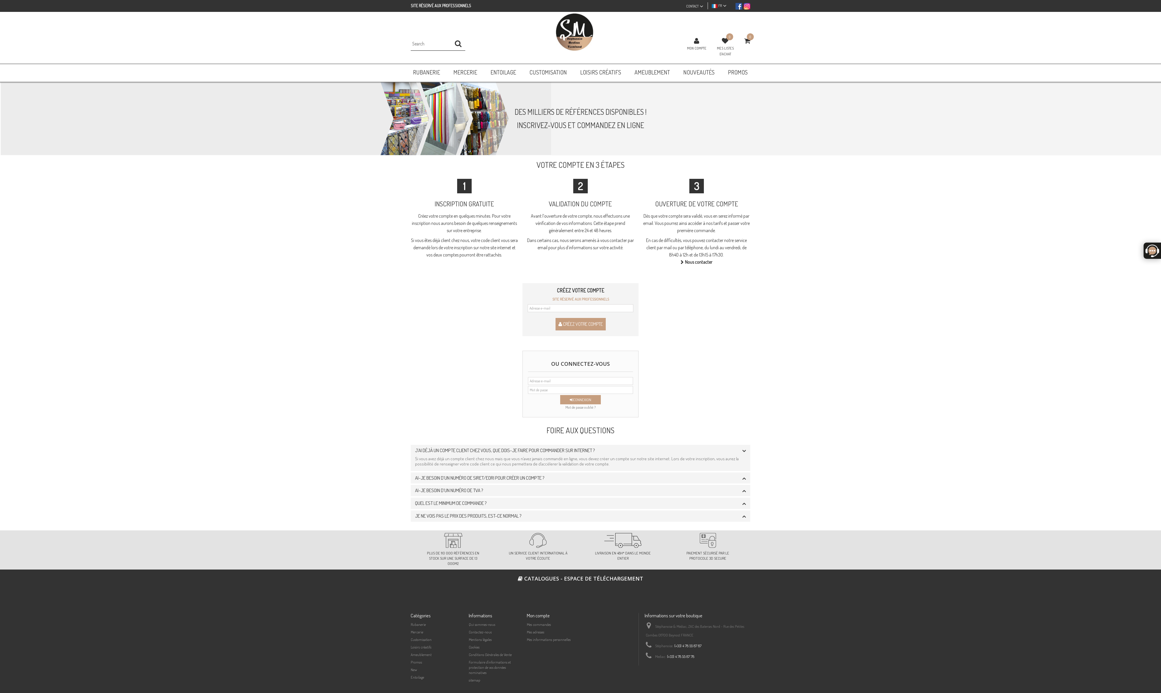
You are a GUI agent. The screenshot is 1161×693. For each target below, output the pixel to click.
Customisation (421, 639)
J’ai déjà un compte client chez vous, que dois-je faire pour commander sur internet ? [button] (505, 450)
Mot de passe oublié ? (580, 407)
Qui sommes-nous (482, 624)
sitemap (474, 680)
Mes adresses (535, 632)
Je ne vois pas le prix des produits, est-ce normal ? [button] (468, 516)
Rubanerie (418, 624)
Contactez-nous (480, 632)
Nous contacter (698, 262)
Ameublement (421, 654)
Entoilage (417, 677)
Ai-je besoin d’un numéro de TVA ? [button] (449, 490)
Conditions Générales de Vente (490, 654)
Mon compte (696, 48)
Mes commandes (539, 624)
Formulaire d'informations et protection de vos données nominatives (490, 667)
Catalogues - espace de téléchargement (580, 578)
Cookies (474, 647)
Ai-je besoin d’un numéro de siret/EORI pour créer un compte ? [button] (480, 478)
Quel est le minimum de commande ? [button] (451, 503)
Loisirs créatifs (421, 647)
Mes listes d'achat (725, 51)
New (414, 669)
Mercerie (417, 632)
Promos (416, 662)
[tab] (580, 450)
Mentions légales (480, 639)
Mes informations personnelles (549, 639)
